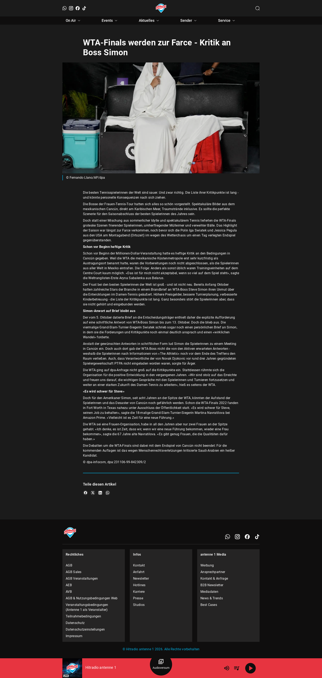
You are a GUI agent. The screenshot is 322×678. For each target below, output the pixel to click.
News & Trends (211, 598)
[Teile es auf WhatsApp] (107, 492)
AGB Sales (74, 572)
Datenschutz (75, 623)
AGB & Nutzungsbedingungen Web (92, 598)
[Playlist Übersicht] (236, 668)
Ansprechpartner (212, 572)
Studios (139, 605)
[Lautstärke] (226, 668)
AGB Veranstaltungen (82, 578)
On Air (74, 20)
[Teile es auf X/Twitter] (92, 492)
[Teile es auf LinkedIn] (100, 492)
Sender (189, 20)
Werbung (207, 565)
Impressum (74, 636)
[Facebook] (78, 8)
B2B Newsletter (211, 585)
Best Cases (208, 605)
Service (227, 20)
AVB (69, 592)
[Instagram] (71, 8)
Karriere (139, 592)
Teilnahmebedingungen (83, 616)
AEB (69, 585)
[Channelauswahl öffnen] (257, 8)
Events (110, 20)
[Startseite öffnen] (161, 8)
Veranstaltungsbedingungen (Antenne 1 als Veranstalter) (87, 607)
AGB (69, 565)
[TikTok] (84, 8)
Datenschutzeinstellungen (85, 629)
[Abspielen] (250, 668)
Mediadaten (209, 592)
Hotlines (139, 585)
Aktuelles (149, 20)
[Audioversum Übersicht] (161, 664)
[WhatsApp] (64, 8)
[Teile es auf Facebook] (85, 492)
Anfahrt (138, 572)
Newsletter (141, 578)
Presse (138, 598)
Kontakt (139, 565)
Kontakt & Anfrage (214, 578)
